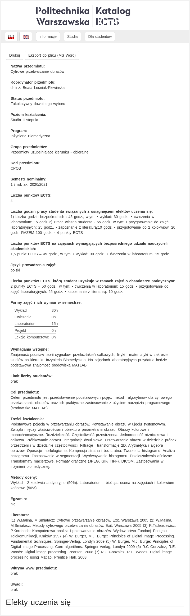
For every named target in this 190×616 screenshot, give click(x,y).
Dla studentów (100, 36)
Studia (72, 36)
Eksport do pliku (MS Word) (52, 55)
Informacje (48, 36)
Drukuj (14, 55)
